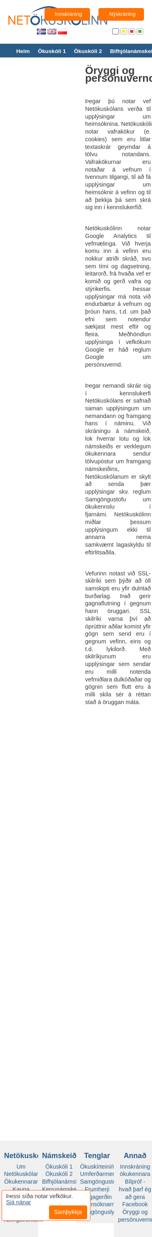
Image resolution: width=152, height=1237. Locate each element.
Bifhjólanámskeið (64, 1181)
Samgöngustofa (100, 1181)
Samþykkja (67, 1212)
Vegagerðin (97, 1197)
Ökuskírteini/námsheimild (113, 1166)
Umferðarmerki (99, 1174)
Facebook (135, 1204)
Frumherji (97, 1189)
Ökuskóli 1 (52, 51)
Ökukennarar (21, 1181)
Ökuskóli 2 (88, 51)
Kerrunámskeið (61, 1189)
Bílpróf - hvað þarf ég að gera (135, 1189)
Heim (23, 51)
